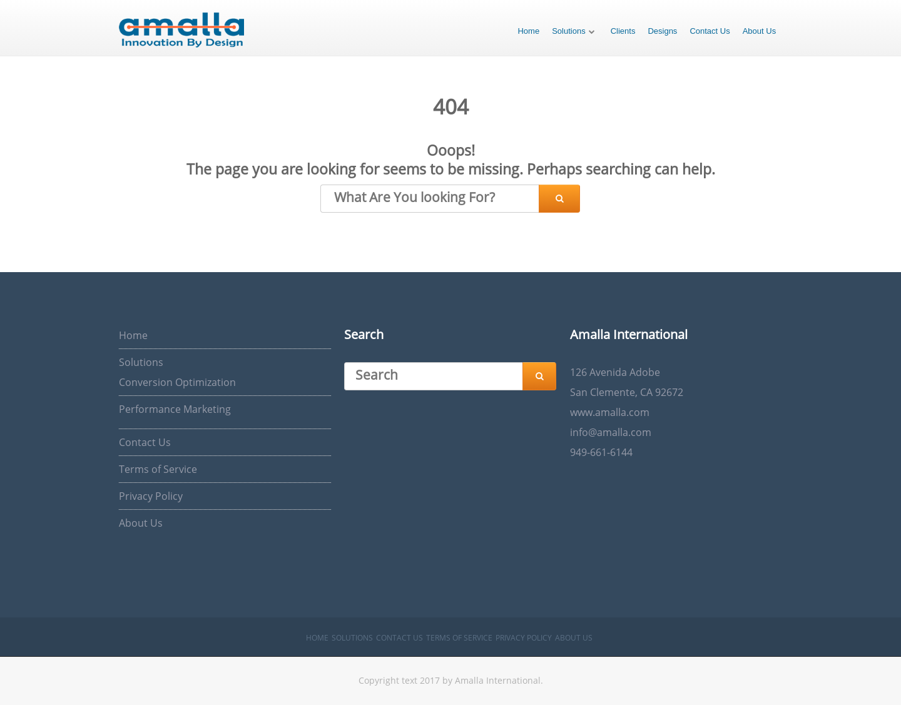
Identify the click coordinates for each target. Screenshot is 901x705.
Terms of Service (158, 469)
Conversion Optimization (177, 382)
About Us (759, 31)
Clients (623, 31)
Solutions (568, 31)
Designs (662, 31)
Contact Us (710, 31)
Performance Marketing (175, 409)
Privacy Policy (151, 496)
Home (528, 31)
